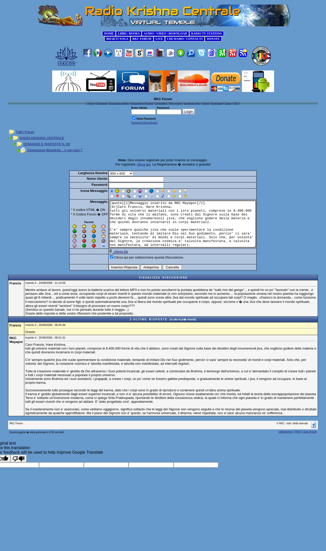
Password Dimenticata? (144, 122)
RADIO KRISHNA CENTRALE (42, 138)
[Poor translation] (18, 466)
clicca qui (143, 164)
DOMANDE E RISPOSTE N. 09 (47, 144)
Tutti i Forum (25, 132)
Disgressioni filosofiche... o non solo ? (55, 150)
